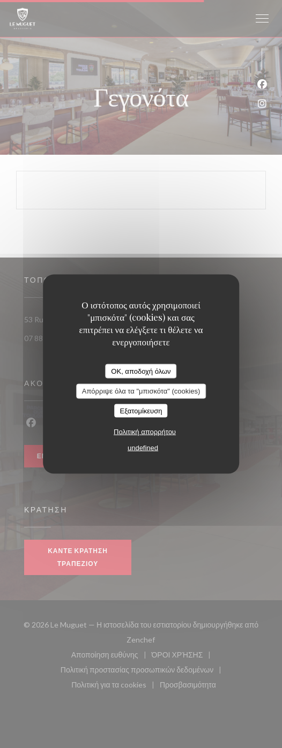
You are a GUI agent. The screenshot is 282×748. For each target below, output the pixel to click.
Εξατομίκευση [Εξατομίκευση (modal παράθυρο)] (141, 410)
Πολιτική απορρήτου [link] (145, 432)
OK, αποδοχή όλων (140, 371)
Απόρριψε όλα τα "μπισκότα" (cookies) (141, 391)
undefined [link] (143, 448)
